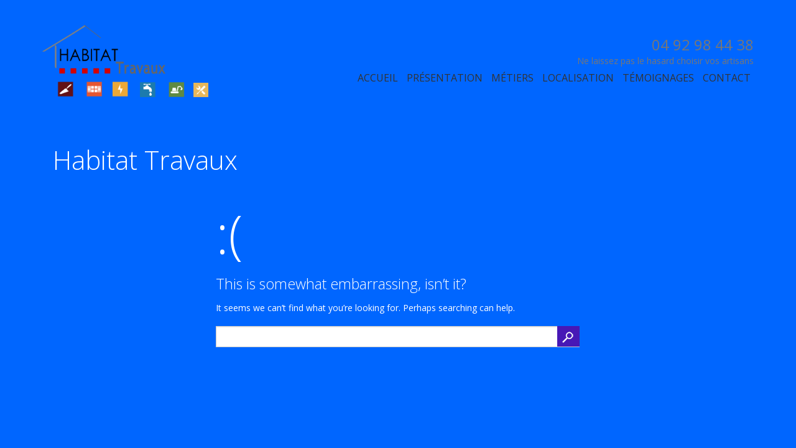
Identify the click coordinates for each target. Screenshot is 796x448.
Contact (727, 78)
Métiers (512, 78)
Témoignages (658, 78)
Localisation (578, 78)
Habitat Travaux (145, 159)
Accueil (378, 78)
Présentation (445, 78)
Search (568, 336)
